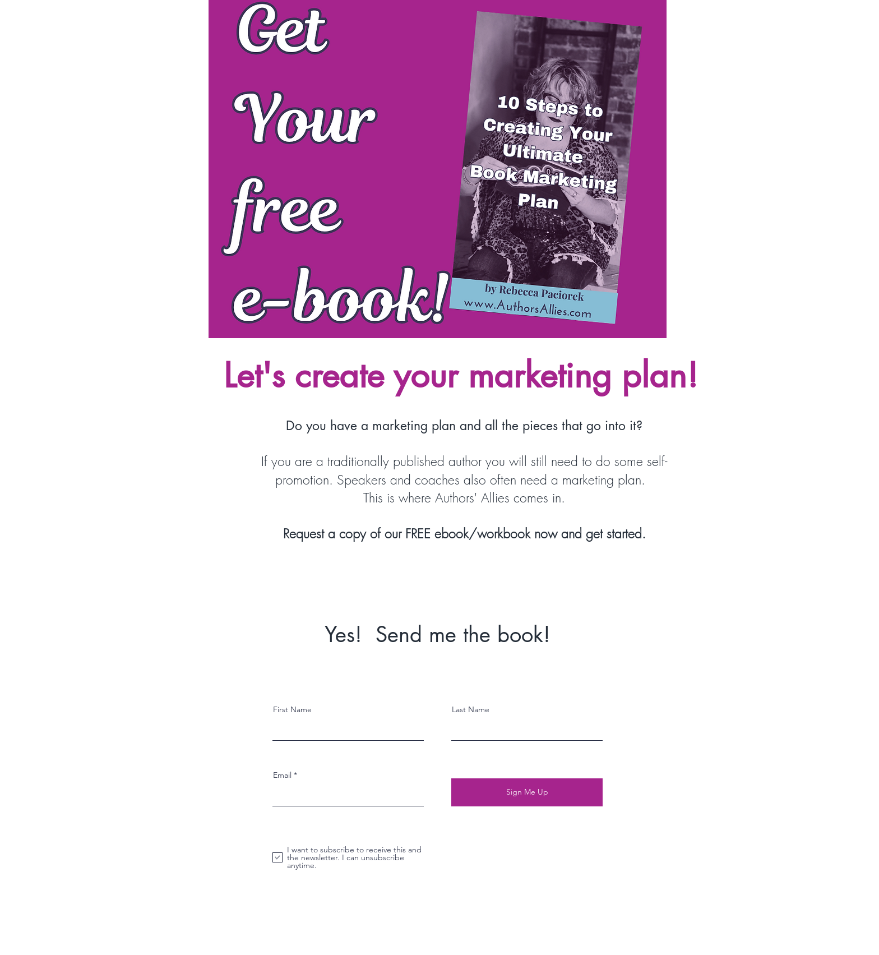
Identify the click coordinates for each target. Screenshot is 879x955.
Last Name (470, 709)
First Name (292, 709)
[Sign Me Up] (527, 792)
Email (282, 775)
